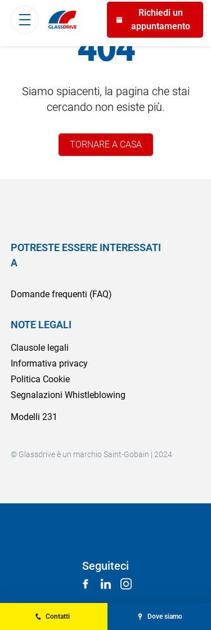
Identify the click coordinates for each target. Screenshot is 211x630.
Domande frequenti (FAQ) (61, 294)
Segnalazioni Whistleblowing (68, 395)
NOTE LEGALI (41, 324)
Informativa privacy (49, 363)
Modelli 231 (34, 417)
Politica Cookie (40, 379)
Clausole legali (40, 347)
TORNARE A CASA (106, 144)
